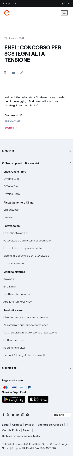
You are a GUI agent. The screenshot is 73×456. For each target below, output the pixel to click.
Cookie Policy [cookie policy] (11, 430)
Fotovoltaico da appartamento (22, 248)
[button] (13, 73)
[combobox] (62, 415)
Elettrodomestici (13, 340)
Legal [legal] (5, 424)
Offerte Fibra (11, 193)
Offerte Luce (11, 178)
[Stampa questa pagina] (5, 73)
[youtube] (13, 414)
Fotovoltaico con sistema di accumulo (27, 240)
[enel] (7, 13)
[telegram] (27, 414)
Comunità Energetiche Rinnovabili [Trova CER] (24, 355)
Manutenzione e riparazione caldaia (25, 317)
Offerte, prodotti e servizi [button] (20, 163)
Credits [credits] (17, 424)
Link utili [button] (8, 150)
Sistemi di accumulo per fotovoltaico (26, 255)
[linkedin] (17, 414)
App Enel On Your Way (17, 301)
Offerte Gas (11, 186)
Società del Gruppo (50, 424)
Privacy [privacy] (29, 424)
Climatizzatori (11, 209)
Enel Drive (9, 286)
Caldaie (8, 217)
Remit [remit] (27, 430)
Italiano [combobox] (59, 414)
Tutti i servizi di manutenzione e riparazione (30, 332)
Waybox (8, 279)
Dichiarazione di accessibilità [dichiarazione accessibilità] (21, 436)
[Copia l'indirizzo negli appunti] (22, 73)
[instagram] (22, 414)
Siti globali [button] (9, 367)
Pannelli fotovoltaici (15, 233)
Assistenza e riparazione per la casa (25, 325)
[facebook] (3, 414)
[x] (8, 414)
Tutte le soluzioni (13, 263)
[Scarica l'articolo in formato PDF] (36, 127)
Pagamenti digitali (14, 347)
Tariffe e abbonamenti (17, 294)
